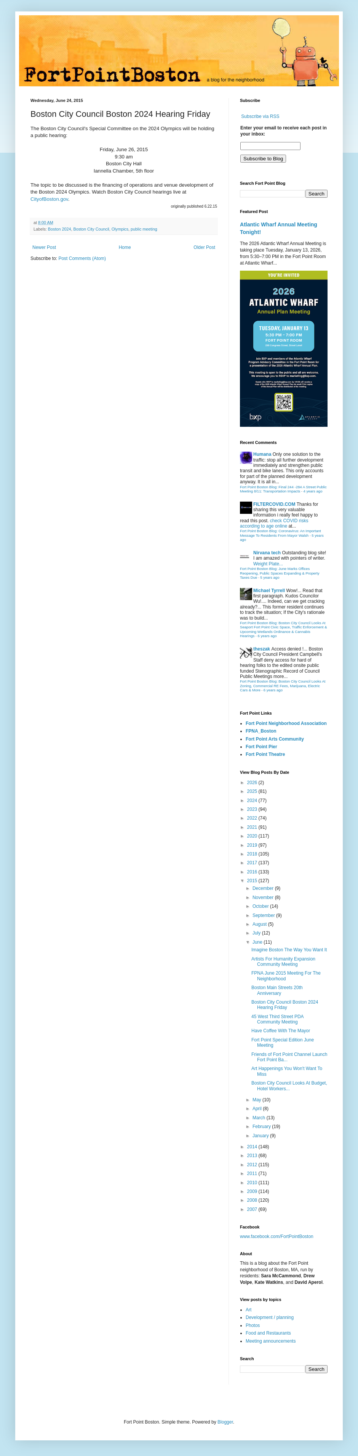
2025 (253, 791)
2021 (253, 827)
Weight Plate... (268, 564)
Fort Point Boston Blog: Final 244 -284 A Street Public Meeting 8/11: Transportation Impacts (283, 489)
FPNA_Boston (261, 731)
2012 (253, 1164)
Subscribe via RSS (260, 116)
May (257, 1099)
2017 (253, 862)
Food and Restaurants (268, 1333)
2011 (253, 1173)
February (262, 1126)
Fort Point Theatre (265, 754)
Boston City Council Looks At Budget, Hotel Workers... (289, 1085)
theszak (261, 649)
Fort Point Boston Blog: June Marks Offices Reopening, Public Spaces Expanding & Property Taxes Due (280, 573)
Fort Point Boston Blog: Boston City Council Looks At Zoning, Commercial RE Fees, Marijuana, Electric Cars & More (283, 685)
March (260, 1117)
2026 (253, 782)
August (260, 924)
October (261, 906)
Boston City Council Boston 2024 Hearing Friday (284, 1004)
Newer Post (44, 247)
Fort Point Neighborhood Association (286, 723)
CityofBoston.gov (49, 199)
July (257, 933)
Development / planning (270, 1317)
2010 (253, 1182)
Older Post (204, 247)
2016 (253, 872)
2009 (253, 1191)
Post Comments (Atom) (82, 258)
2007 (253, 1209)
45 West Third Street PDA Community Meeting (277, 1019)
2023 (253, 809)
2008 (253, 1200)
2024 (253, 800)
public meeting (144, 229)
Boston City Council (91, 229)
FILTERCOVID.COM (274, 504)
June (258, 942)
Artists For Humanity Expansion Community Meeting (283, 961)
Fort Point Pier (261, 746)
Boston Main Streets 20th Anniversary (277, 990)
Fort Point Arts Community (275, 739)
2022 (253, 818)
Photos (253, 1325)
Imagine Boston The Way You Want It (289, 949)
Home (125, 247)
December (264, 888)
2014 (253, 1146)
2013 (253, 1155)
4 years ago (312, 491)
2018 (253, 854)
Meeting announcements (271, 1341)
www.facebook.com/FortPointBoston (276, 1236)
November (264, 897)
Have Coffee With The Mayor (280, 1030)
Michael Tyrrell (269, 590)
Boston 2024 (59, 229)
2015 (253, 880)
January (261, 1135)
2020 (253, 836)
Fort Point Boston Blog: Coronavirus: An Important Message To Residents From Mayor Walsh (280, 533)
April (258, 1108)
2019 (253, 845)
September (264, 915)
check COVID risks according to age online (274, 523)
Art (248, 1309)
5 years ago (269, 577)
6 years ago (266, 636)
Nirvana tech (267, 552)
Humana (262, 454)
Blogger (225, 1422)
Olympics (120, 229)
